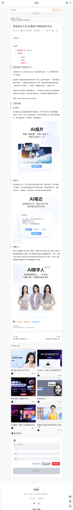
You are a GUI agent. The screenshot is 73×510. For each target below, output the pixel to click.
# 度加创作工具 (36, 322)
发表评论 (56, 463)
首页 (14, 18)
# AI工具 (19, 322)
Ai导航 (37, 30)
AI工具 (17, 18)
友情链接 (40, 498)
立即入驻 (56, 10)
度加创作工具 (21, 50)
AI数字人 (23, 63)
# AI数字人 (27, 322)
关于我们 (32, 498)
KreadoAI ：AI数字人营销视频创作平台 (49, 371)
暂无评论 (18, 433)
